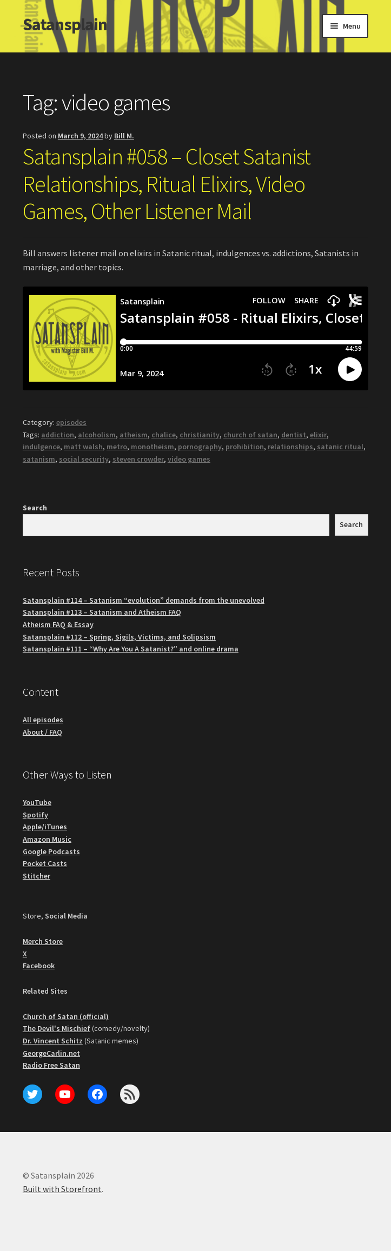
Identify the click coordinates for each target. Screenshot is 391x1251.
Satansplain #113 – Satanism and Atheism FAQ (102, 612)
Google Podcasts (51, 851)
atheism (134, 435)
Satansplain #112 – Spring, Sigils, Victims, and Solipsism (119, 637)
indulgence (41, 446)
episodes (71, 422)
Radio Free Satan (51, 1065)
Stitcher (36, 876)
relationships (290, 446)
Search (35, 508)
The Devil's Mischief (56, 1028)
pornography (200, 446)
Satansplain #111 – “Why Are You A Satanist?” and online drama (130, 649)
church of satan (250, 435)
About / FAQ (42, 732)
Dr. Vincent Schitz (53, 1041)
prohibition (245, 446)
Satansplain (65, 24)
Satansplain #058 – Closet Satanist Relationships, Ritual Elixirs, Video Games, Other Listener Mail (166, 183)
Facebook (39, 965)
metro (117, 446)
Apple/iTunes (45, 826)
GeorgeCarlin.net (51, 1053)
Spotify (35, 815)
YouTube (37, 802)
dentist (293, 435)
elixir (318, 435)
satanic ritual (340, 446)
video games (189, 459)
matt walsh (83, 446)
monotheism (152, 446)
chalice (163, 435)
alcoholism (97, 435)
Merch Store (43, 941)
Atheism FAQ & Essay (58, 624)
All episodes (43, 719)
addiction (57, 435)
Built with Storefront (62, 1188)
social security (84, 459)
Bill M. (124, 136)
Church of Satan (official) (66, 1016)
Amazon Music (47, 839)
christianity (200, 435)
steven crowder (138, 459)
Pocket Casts (45, 863)
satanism (39, 459)
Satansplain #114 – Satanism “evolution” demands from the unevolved (143, 600)
